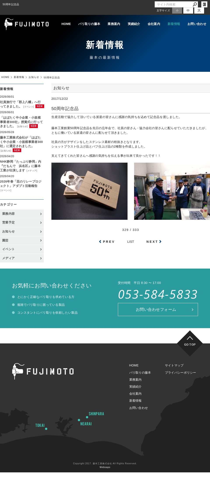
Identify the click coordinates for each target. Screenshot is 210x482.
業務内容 (8, 213)
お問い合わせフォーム (156, 309)
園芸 (5, 240)
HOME (66, 24)
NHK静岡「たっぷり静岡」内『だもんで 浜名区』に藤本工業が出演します (20, 166)
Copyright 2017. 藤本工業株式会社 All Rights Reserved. (105, 463)
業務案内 (114, 24)
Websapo (105, 467)
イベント (28, 107)
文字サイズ (163, 10)
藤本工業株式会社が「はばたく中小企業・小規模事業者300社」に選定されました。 (21, 142)
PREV (109, 241)
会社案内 (154, 24)
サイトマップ (174, 365)
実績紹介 (134, 24)
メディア (32, 170)
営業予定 (8, 222)
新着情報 (174, 24)
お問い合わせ (196, 24)
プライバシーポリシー (180, 372)
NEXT (152, 241)
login (204, 4)
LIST (130, 241)
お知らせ (22, 126)
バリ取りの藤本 (89, 24)
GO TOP (190, 344)
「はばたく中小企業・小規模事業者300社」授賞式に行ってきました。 (21, 122)
